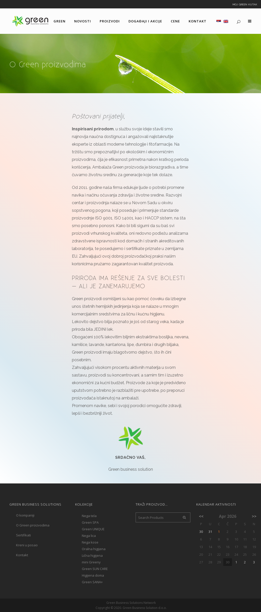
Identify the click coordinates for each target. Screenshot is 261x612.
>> (254, 516)
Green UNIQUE (93, 529)
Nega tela (89, 515)
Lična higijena (92, 555)
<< (201, 516)
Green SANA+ (92, 582)
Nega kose (90, 542)
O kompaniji (25, 515)
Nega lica (89, 535)
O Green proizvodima (32, 525)
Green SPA (90, 522)
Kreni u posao (27, 545)
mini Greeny (91, 562)
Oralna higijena (94, 549)
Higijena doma (93, 575)
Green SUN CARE (95, 568)
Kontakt (22, 555)
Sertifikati (23, 535)
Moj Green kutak (244, 4)
